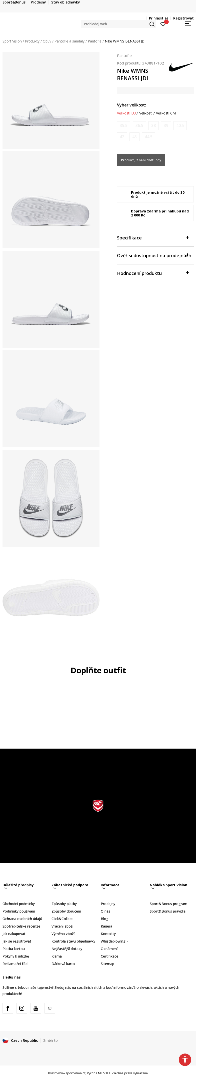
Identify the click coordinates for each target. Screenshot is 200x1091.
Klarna (57, 956)
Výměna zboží (63, 933)
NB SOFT (104, 1073)
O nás (105, 911)
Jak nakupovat (14, 933)
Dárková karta (63, 963)
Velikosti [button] (145, 113)
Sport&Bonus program (168, 903)
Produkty (32, 41)
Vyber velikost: (131, 105)
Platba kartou (13, 948)
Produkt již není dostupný (141, 160)
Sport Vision (12, 41)
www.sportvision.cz (72, 1073)
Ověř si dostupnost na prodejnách (154, 255)
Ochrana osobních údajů (22, 918)
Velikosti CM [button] (166, 113)
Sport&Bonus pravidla (168, 911)
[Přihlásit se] (163, 23)
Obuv (47, 41)
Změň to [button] (50, 1040)
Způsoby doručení (66, 911)
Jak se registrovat (16, 941)
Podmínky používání (18, 911)
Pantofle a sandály (69, 41)
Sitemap (107, 963)
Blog (104, 918)
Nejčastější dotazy (67, 948)
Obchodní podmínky (18, 903)
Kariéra (106, 926)
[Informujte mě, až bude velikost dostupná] (123, 125)
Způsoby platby (64, 903)
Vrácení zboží (62, 926)
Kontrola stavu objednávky (73, 941)
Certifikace (109, 956)
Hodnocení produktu (153, 272)
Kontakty (108, 933)
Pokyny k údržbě (15, 956)
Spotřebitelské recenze (21, 926)
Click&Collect (62, 918)
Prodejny (108, 903)
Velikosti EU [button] (126, 113)
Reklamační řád (15, 963)
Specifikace (153, 237)
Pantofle (95, 41)
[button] (118, 24)
